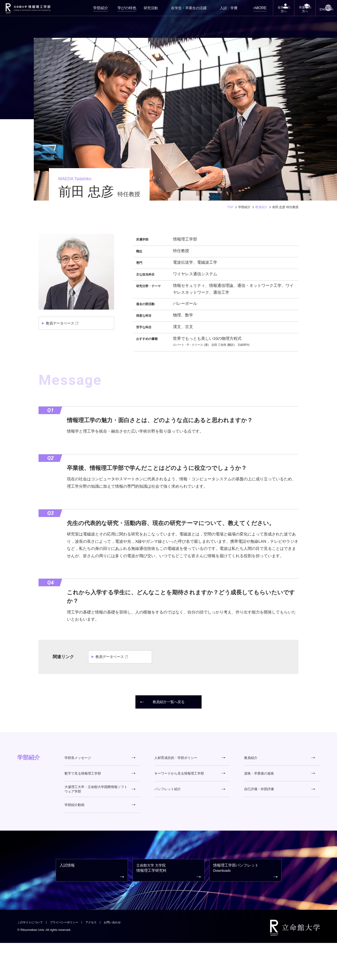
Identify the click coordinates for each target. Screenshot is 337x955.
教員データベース (61, 323)
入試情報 (92, 882)
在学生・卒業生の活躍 (184, 11)
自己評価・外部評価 (279, 794)
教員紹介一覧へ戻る (163, 702)
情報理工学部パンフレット (246, 882)
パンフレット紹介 (189, 794)
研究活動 (149, 11)
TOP (230, 207)
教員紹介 (261, 207)
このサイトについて (31, 934)
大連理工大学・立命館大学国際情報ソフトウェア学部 (100, 794)
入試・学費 (218, 11)
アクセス (96, 934)
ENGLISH (324, 15)
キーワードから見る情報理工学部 (189, 777)
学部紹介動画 (100, 812)
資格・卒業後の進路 (279, 777)
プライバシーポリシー (67, 934)
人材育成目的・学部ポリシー (189, 759)
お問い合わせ (118, 934)
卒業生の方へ (298, 14)
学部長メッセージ (100, 759)
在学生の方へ (271, 14)
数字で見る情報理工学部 (100, 777)
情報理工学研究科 (169, 882)
